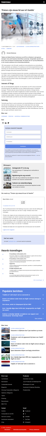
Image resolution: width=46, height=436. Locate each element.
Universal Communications (22, 116)
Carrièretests (4, 379)
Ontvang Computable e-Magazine (10, 390)
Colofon (3, 411)
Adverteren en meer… (28, 379)
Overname (4, 116)
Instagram (28, 422)
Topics (3, 395)
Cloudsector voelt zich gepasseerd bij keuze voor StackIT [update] (27, 338)
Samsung (9, 48)
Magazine (4, 387)
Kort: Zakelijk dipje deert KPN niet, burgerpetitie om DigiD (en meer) (21, 309)
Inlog (2, 422)
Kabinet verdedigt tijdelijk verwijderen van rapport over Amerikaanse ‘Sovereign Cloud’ (20, 315)
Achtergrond (20, 46)
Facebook (27, 411)
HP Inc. (3, 48)
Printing (10, 116)
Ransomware (4, 401)
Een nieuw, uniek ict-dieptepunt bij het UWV (16, 304)
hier (36, 155)
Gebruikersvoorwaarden (19, 429)
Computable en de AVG (7, 413)
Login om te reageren (8, 229)
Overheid (13, 341)
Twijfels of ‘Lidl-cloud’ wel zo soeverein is (16, 295)
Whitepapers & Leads (28, 384)
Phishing (3, 398)
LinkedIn (27, 416)
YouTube (27, 419)
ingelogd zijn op (12, 241)
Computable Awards (6, 384)
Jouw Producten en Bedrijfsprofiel (32, 381)
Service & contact (6, 416)
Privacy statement (34, 429)
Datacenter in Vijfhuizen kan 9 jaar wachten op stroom (26, 330)
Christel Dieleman (11, 53)
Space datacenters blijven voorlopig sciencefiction (25, 350)
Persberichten (26, 390)
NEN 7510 (4, 404)
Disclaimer (7, 429)
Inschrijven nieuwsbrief (7, 419)
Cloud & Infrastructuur (32, 46)
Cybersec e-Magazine (7, 393)
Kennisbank (4, 381)
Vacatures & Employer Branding (31, 387)
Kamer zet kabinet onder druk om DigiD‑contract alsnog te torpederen (21, 299)
